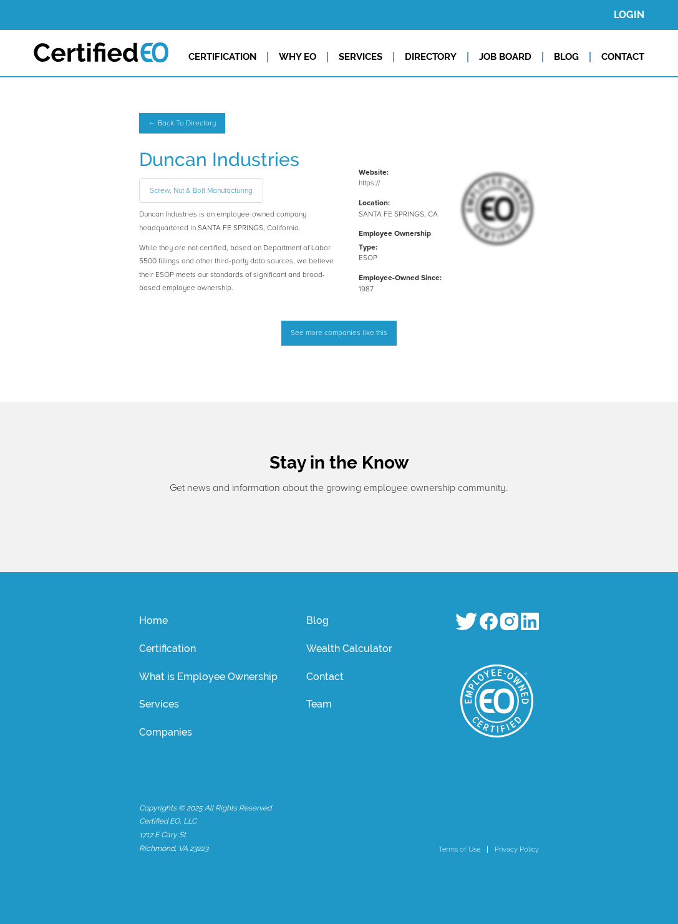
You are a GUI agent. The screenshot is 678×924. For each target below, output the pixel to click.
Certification (167, 648)
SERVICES (360, 56)
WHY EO (297, 56)
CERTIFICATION (222, 56)
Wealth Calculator (349, 648)
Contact (325, 677)
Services (159, 704)
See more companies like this (339, 333)
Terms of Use (459, 849)
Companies (165, 732)
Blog (317, 620)
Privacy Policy (517, 849)
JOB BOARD (505, 56)
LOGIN (629, 15)
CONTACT (622, 56)
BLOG (566, 56)
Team (319, 704)
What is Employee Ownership (208, 677)
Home (153, 620)
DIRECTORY (431, 56)
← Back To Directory (182, 123)
